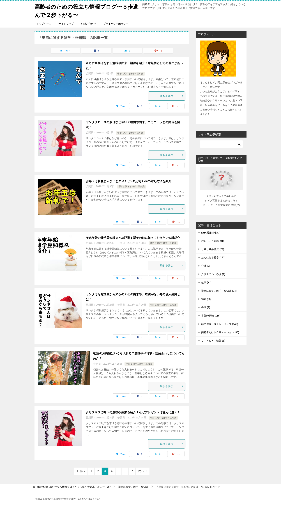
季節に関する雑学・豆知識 (130, 73)
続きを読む (171, 95)
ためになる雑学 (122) (213, 257)
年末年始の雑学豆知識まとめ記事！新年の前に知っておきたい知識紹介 (133, 237)
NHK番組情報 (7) (210, 232)
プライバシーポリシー (115, 23)
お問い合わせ (88, 23)
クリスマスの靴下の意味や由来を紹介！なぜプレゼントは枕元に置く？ (133, 412)
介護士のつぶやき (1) (213, 273)
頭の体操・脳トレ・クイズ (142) (219, 323)
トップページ (43, 23)
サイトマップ (66, 23)
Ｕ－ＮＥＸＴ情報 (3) (213, 340)
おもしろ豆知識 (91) (212, 240)
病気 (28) (206, 298)
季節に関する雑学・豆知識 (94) (219, 290)
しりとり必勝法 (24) (212, 248)
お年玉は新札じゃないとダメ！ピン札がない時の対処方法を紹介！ (130, 180)
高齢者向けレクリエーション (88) (220, 332)
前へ (82, 470)
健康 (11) (206, 282)
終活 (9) (205, 307)
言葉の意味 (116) (210, 315)
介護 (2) (205, 265)
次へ (141, 470)
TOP (73, 486)
